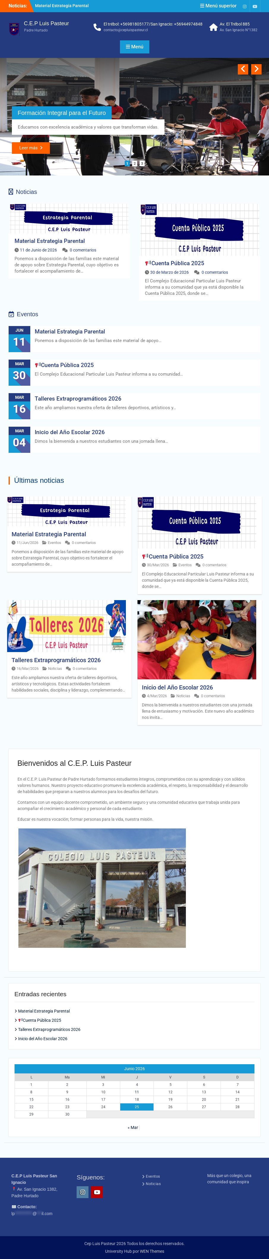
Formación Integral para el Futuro (62, 113)
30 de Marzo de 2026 (169, 272)
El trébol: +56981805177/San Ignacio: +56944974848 (153, 24)
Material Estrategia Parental (62, 5)
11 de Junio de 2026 (38, 250)
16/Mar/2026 (28, 668)
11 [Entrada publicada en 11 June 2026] (137, 1092)
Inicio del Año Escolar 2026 (70, 432)
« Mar (133, 1127)
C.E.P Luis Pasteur (46, 23)
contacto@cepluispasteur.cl (126, 30)
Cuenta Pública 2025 (174, 263)
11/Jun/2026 (27, 542)
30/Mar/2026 (158, 565)
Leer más (28, 148)
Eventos (54, 542)
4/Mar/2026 (157, 696)
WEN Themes (152, 1251)
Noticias (55, 668)
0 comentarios (83, 250)
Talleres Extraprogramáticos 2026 (78, 398)
